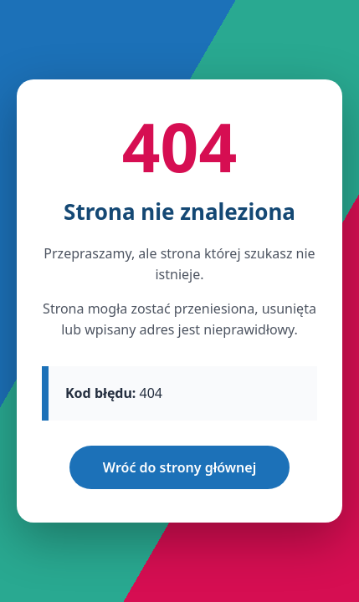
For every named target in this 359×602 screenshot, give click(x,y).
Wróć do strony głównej (179, 467)
